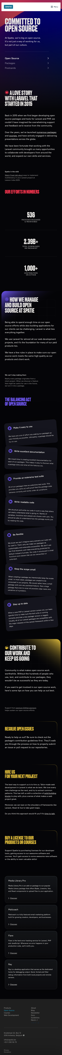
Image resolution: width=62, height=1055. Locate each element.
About (33, 1008)
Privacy (6, 1050)
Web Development (11, 1015)
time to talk (50, 813)
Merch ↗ (34, 1020)
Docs (33, 1015)
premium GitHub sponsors (26, 708)
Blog (33, 1010)
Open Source (9, 1010)
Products (7, 1008)
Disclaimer (7, 1052)
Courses (7, 1013)
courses (13, 135)
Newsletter (35, 1013)
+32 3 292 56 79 (10, 1042)
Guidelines (35, 1018)
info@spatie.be (10, 1040)
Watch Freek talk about (14, 175)
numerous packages (46, 132)
